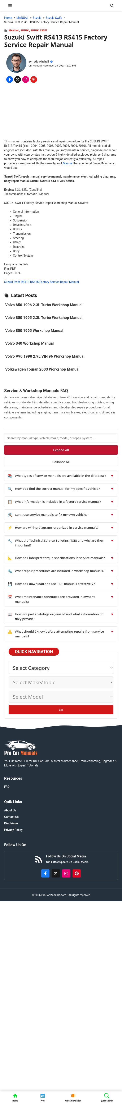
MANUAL (14, 30)
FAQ (6, 786)
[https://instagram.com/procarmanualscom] (66, 873)
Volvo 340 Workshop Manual (29, 343)
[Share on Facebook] (9, 79)
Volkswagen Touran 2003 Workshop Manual (42, 369)
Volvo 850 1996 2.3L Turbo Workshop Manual (44, 305)
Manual (68, 163)
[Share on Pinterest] (33, 79)
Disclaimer (11, 823)
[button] (112, 6)
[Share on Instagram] (25, 79)
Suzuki (25, 30)
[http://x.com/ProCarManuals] (56, 873)
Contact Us (11, 817)
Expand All (61, 450)
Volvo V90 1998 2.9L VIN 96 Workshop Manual (44, 356)
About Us (10, 810)
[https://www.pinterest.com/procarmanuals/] (77, 873)
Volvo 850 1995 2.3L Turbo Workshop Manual (44, 317)
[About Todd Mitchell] (16, 63)
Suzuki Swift (39, 30)
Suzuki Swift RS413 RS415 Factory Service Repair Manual (41, 282)
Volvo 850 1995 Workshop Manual (34, 330)
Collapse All (61, 462)
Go (61, 709)
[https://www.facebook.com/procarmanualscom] (45, 873)
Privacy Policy (13, 830)
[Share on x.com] (17, 79)
